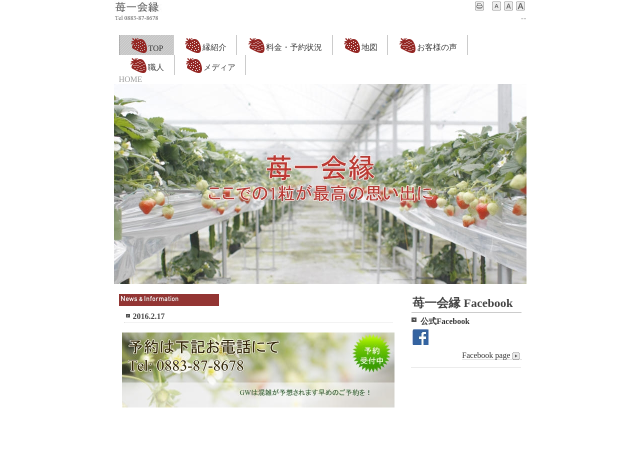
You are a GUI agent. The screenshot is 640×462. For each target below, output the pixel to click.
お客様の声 (427, 45)
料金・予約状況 (284, 45)
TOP (147, 45)
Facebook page (491, 355)
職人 (146, 65)
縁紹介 (205, 45)
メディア (210, 65)
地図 (360, 45)
